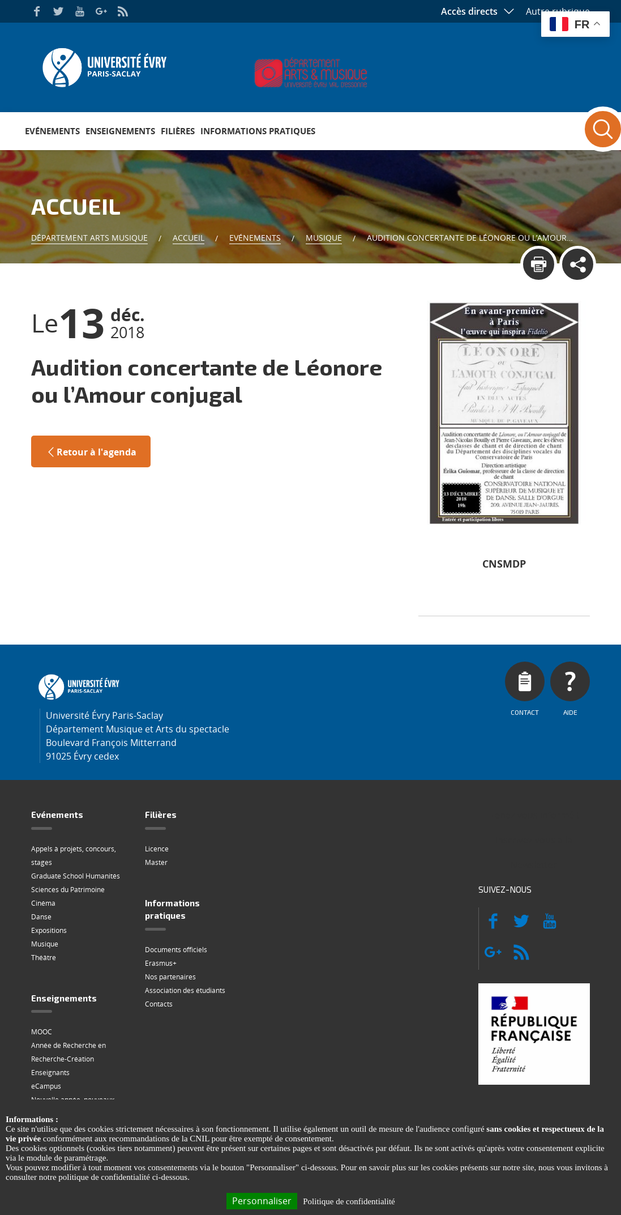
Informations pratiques (257, 131)
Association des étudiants (185, 990)
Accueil (188, 237)
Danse (41, 917)
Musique (324, 237)
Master (156, 862)
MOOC (41, 1032)
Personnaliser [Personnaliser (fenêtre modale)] (262, 1201)
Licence (157, 849)
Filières (178, 131)
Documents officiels (176, 949)
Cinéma (43, 903)
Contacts (159, 1004)
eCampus (46, 1086)
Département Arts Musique (89, 237)
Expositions (49, 930)
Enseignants (50, 1072)
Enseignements (120, 131)
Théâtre (43, 957)
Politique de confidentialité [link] (349, 1201)
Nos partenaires (170, 977)
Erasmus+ (161, 963)
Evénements (52, 131)
